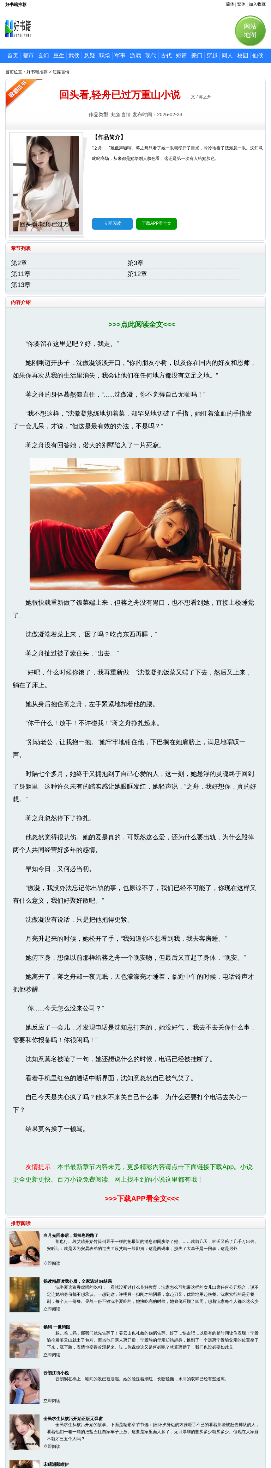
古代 (166, 55)
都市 (28, 55)
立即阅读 (112, 223)
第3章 (135, 263)
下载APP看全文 (156, 223)
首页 (12, 55)
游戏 (135, 55)
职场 (104, 55)
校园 (242, 55)
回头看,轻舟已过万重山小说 (119, 94)
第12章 (137, 274)
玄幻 (43, 55)
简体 (230, 4)
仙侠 (258, 55)
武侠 (74, 55)
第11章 (21, 274)
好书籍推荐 (37, 71)
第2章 (19, 263)
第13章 (21, 284)
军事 (120, 55)
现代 (150, 55)
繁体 (241, 4)
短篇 (181, 55)
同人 (227, 55)
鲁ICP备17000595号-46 (144, 1445)
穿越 (212, 55)
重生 (59, 55)
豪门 (197, 55)
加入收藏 (257, 4)
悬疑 (89, 55)
